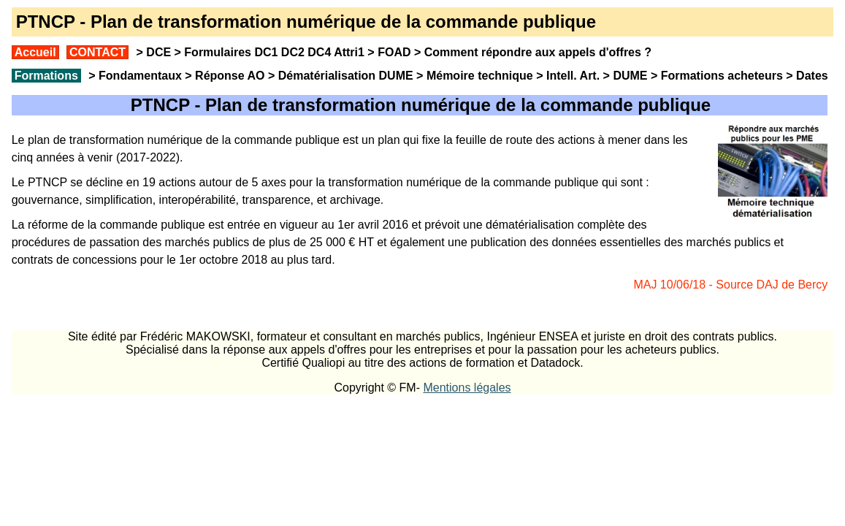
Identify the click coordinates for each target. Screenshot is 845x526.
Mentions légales (467, 387)
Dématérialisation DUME (345, 75)
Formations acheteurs (722, 75)
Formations (46, 75)
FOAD (394, 52)
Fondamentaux (139, 75)
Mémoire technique (480, 75)
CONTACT (97, 52)
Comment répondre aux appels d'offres (532, 52)
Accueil (35, 52)
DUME (630, 75)
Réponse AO (229, 75)
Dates (812, 75)
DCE (158, 52)
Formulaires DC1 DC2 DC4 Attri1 (274, 52)
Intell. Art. (573, 75)
